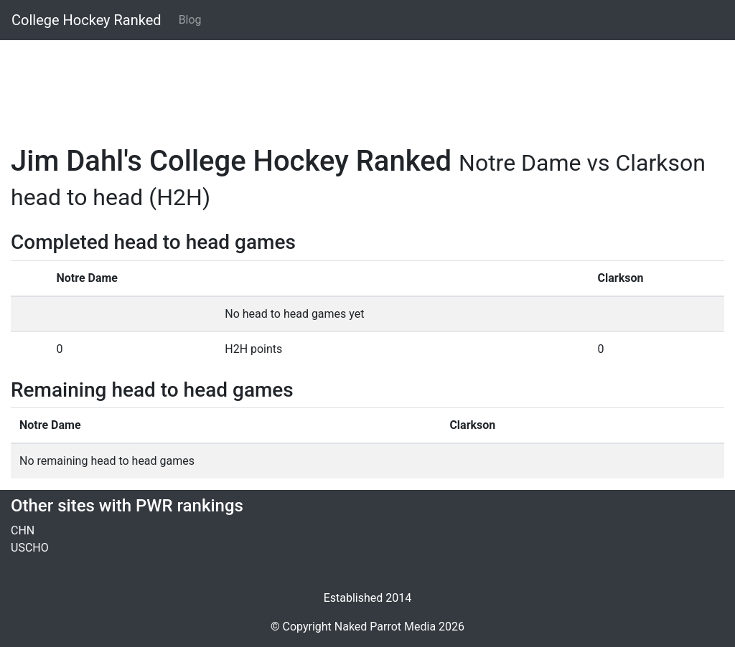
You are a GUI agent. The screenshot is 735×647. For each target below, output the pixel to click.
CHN (22, 530)
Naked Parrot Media (385, 626)
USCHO (30, 547)
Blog (190, 20)
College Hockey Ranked (86, 20)
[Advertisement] (367, 84)
